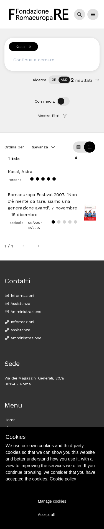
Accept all (46, 514)
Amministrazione (22, 311)
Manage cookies (52, 501)
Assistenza (17, 303)
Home (10, 419)
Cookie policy (63, 479)
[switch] (60, 79)
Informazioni (19, 295)
